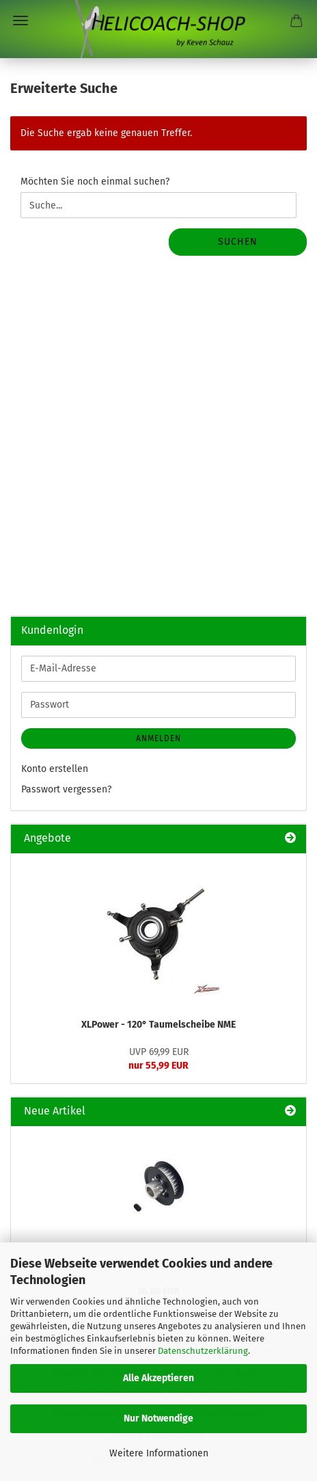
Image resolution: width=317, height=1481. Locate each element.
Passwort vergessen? (66, 789)
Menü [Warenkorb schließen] (20, 20)
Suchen (238, 242)
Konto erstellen (54, 769)
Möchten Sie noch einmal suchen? (94, 181)
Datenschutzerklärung (203, 1351)
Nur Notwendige (158, 1418)
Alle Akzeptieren (158, 1378)
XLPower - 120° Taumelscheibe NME (158, 1024)
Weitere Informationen (158, 1453)
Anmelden (158, 738)
